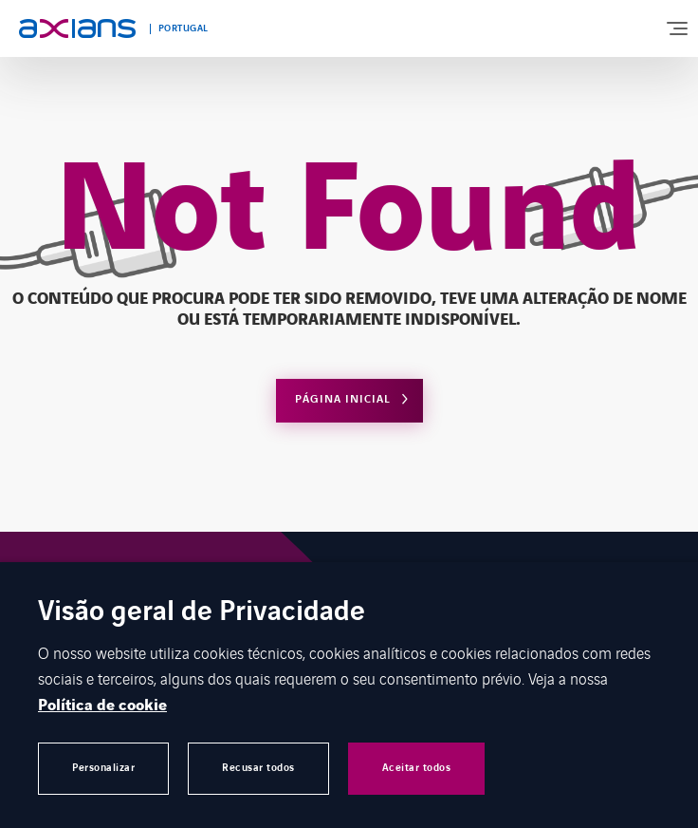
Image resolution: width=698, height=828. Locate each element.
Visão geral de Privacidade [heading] (201, 612)
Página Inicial (343, 399)
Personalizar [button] (103, 768)
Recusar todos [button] (258, 768)
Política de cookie (102, 705)
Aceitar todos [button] (416, 768)
